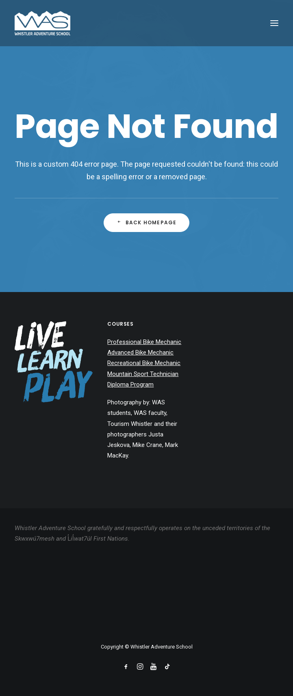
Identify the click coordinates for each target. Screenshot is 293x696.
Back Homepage (147, 222)
